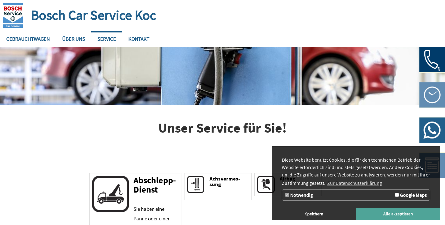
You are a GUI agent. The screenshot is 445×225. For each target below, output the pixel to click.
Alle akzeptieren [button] (398, 214)
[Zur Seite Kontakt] (138, 39)
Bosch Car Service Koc (93, 15)
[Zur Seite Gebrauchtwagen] (28, 39)
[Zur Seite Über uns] (73, 39)
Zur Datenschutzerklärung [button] (354, 183)
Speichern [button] (314, 214)
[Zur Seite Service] (106, 39)
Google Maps (411, 195)
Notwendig (299, 195)
